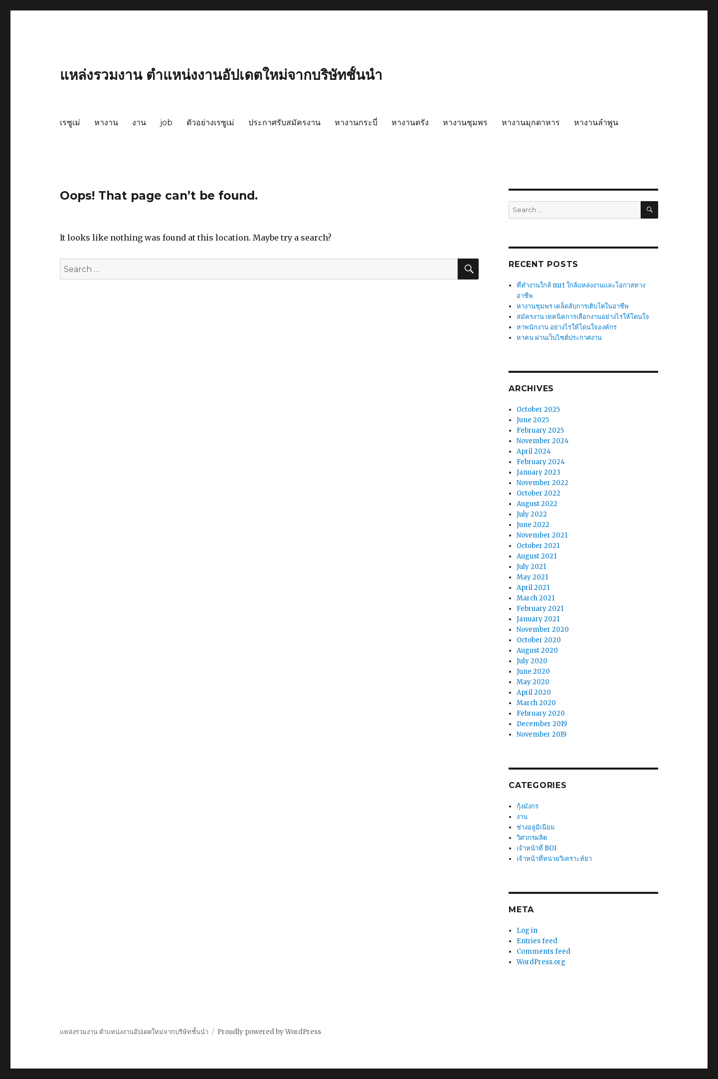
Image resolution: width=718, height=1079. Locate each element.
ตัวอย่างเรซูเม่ (210, 122)
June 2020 (533, 671)
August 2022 (537, 504)
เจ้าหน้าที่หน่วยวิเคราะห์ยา (554, 858)
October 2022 (538, 493)
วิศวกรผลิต (532, 837)
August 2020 (537, 650)
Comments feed (543, 951)
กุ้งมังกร (527, 806)
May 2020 (533, 682)
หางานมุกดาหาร (531, 122)
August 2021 (536, 556)
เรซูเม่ (70, 122)
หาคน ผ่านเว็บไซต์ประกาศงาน (559, 337)
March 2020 (536, 703)
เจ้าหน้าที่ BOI (536, 848)
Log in (527, 930)
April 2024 (534, 451)
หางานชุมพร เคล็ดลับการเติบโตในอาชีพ (573, 306)
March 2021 (535, 598)
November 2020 (543, 629)
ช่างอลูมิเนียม (536, 827)
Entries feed (537, 941)
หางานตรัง (410, 122)
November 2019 (541, 734)
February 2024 (541, 462)
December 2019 (542, 724)
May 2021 (532, 577)
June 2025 (533, 420)
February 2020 (541, 713)
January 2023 (538, 472)
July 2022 (532, 514)
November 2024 (543, 441)
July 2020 (532, 661)
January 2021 (538, 619)
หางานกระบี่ (356, 122)
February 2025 (540, 430)
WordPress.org (541, 962)
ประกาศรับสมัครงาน (284, 122)
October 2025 (538, 409)
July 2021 (531, 566)
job (166, 122)
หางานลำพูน (596, 122)
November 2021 (542, 535)
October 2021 (538, 545)
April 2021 (533, 587)
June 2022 (533, 525)
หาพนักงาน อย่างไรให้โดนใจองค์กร (567, 327)
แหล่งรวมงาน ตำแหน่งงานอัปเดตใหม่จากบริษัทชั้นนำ (221, 74)
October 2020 (539, 640)
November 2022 (542, 483)
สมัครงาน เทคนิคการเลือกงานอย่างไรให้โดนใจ (583, 316)
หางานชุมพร (465, 122)
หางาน (106, 122)
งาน (139, 122)
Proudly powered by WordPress (269, 1032)
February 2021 (540, 608)
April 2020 (534, 692)
